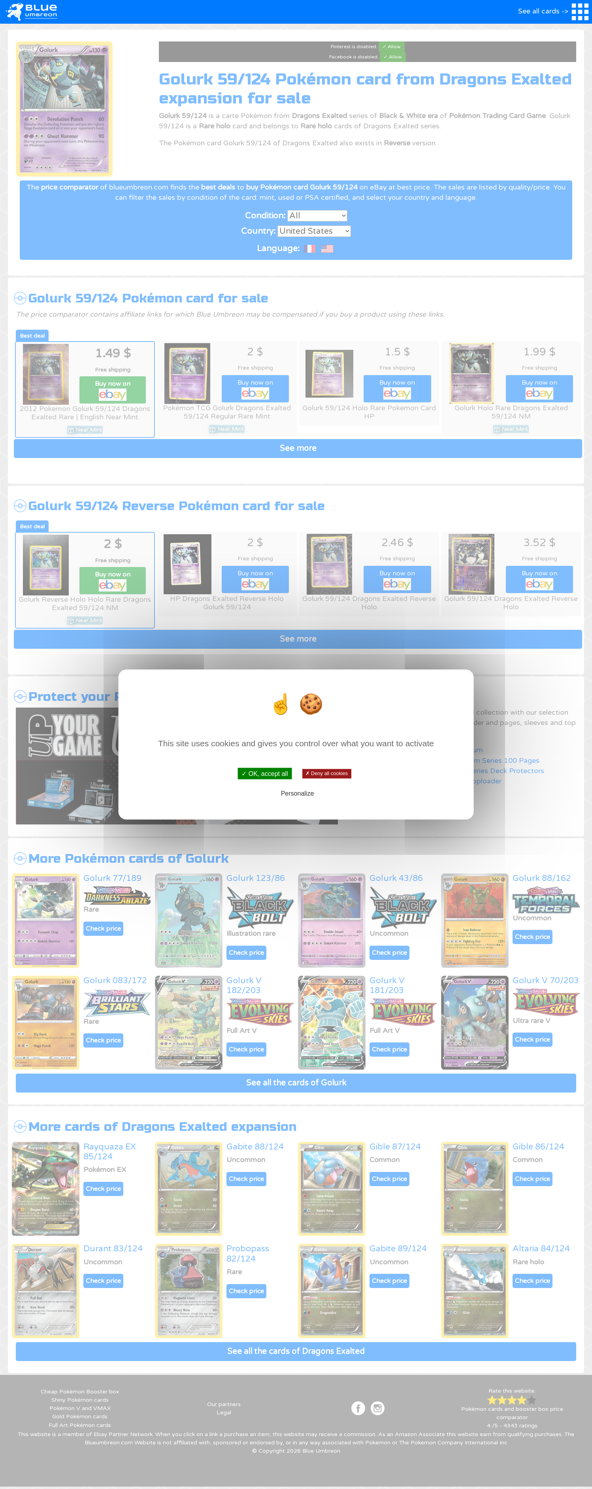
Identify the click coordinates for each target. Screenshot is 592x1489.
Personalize (297, 793)
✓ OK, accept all (264, 773)
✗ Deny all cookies (326, 773)
